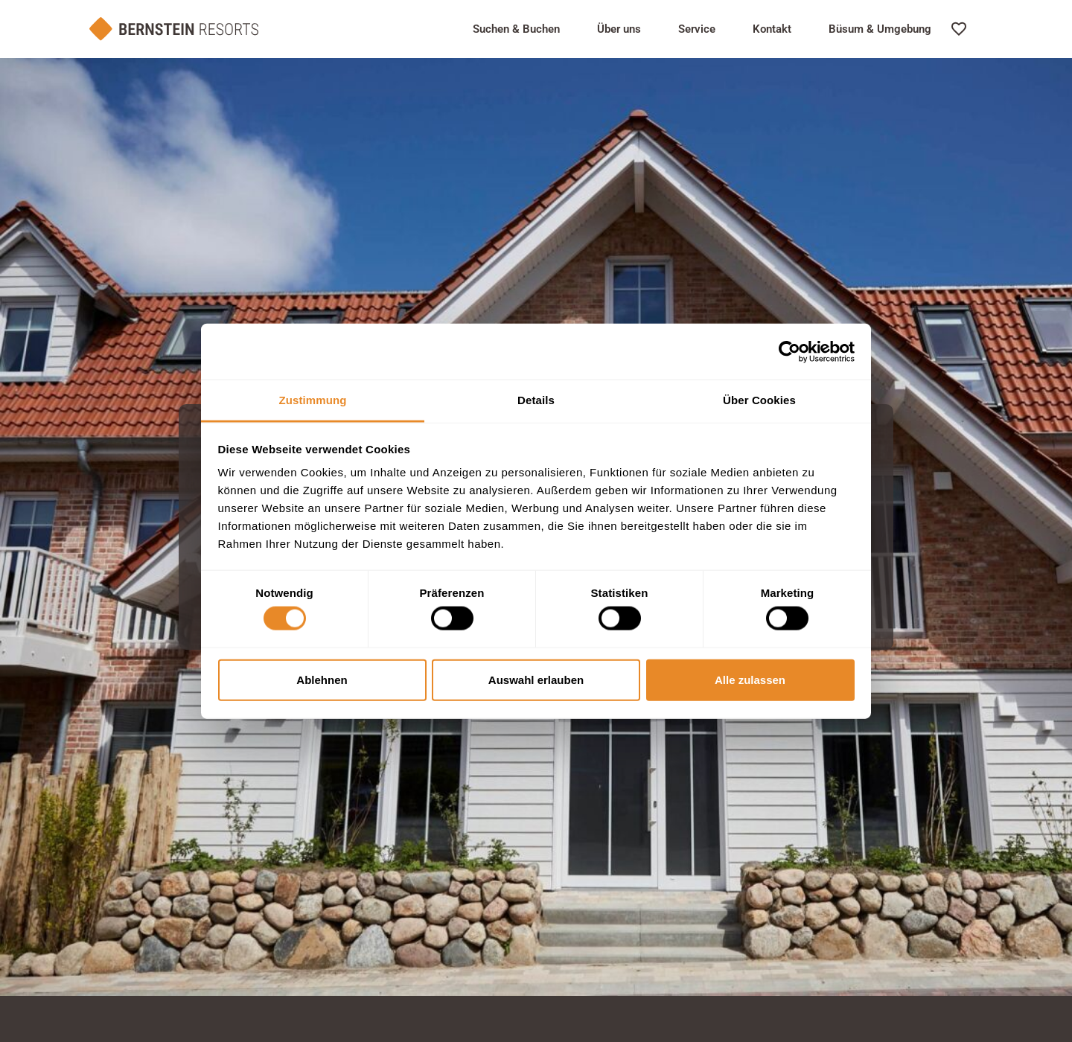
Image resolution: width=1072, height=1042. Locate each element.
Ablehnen (321, 679)
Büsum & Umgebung (880, 29)
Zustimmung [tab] (313, 400)
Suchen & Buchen (516, 29)
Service (696, 29)
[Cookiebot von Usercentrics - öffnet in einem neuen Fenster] (789, 351)
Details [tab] (536, 400)
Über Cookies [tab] (759, 400)
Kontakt (772, 29)
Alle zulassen (750, 679)
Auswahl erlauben (536, 679)
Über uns (619, 29)
